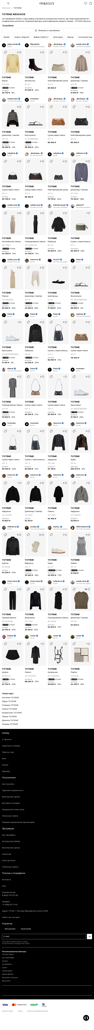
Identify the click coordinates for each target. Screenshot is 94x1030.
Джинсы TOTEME (10, 720)
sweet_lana (81, 44)
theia (78, 260)
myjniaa (79, 314)
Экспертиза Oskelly (11, 841)
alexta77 (80, 205)
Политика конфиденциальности (37, 1011)
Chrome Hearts (7, 954)
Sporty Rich (6, 981)
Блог (4, 758)
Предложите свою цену (13, 809)
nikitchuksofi (82, 527)
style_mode (12, 44)
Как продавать (9, 835)
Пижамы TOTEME (10, 705)
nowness (34, 99)
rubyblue (11, 153)
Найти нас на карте (11, 917)
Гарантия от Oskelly (11, 746)
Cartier (4, 968)
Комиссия (6, 854)
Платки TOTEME (9, 709)
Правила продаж (7, 1011)
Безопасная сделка (11, 797)
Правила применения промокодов (18, 822)
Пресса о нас (8, 752)
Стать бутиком (8, 860)
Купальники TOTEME (12, 713)
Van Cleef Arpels (8, 958)
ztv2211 (56, 260)
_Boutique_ (58, 44)
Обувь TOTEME (9, 701)
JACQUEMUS (7, 964)
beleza (10, 636)
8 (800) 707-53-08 (10, 895)
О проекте (7, 739)
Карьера (6, 771)
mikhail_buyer (59, 205)
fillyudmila (34, 44)
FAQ (4, 886)
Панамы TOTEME (10, 724)
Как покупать (8, 784)
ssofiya (33, 527)
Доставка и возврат (11, 803)
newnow (34, 260)
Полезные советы (10, 816)
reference (80, 153)
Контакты (6, 879)
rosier (32, 636)
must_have (12, 581)
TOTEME (6, 77)
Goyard (4, 961)
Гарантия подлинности (12, 790)
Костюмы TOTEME (10, 697)
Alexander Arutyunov (10, 977)
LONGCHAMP (7, 971)
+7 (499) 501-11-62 (10, 904)
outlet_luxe (12, 205)
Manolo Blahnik (7, 974)
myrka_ (56, 527)
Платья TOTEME (9, 716)
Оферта (20, 1011)
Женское (6, 8)
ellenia (10, 369)
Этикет (5, 765)
